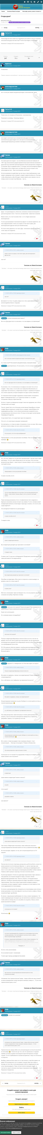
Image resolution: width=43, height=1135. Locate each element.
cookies (29, 1123)
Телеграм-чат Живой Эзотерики (33, 184)
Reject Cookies (16, 1132)
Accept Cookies (5, 1132)
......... (7, 206)
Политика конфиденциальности (14, 1128)
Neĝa (6, 348)
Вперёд (37, 27)
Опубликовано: (12, 35)
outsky (18, 250)
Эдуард (7, 155)
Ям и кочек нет (7, 20)
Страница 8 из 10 (21, 27)
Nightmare (8, 63)
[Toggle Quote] (5, 250)
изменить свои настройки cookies (14, 1124)
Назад (5, 27)
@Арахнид (4, 1015)
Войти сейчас (21, 1112)
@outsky (4, 318)
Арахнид (18, 293)
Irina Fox (18, 430)
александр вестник (11, 86)
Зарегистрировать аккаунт (21, 1104)
